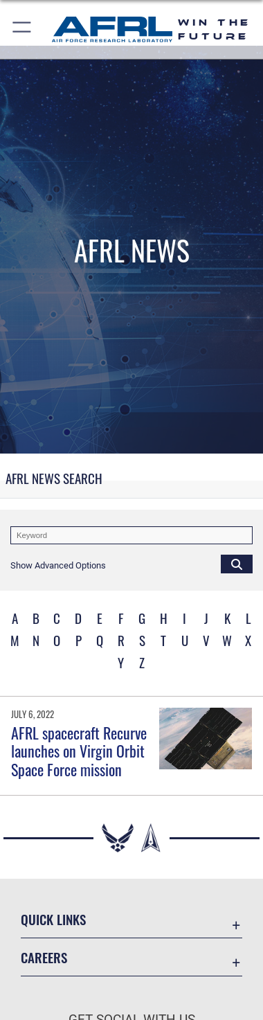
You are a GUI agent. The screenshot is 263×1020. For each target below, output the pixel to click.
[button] (22, 29)
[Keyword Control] (131, 535)
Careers (44, 957)
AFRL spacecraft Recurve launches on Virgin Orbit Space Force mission (79, 751)
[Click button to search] (237, 564)
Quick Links (53, 919)
